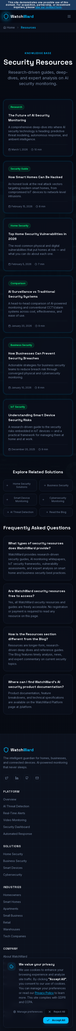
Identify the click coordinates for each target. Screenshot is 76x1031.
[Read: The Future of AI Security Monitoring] (38, 127)
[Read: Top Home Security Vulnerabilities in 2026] (38, 244)
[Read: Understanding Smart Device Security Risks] (38, 427)
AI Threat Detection (20, 512)
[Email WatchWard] (37, 778)
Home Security (13, 854)
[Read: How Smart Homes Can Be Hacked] (38, 187)
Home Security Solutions (18, 485)
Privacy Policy (8, 1014)
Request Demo (13, 984)
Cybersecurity (12, 874)
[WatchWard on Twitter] (6, 778)
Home (9, 27)
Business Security (56, 485)
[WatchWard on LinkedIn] (16, 778)
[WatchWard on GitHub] (27, 778)
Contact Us (10, 977)
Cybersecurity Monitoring (54, 499)
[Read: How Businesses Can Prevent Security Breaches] (38, 365)
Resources (10, 970)
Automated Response (17, 833)
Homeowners (12, 895)
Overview (9, 799)
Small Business (13, 915)
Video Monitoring (14, 820)
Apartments (10, 908)
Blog (6, 963)
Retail (7, 922)
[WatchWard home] (18, 16)
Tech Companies (14, 936)
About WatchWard (15, 956)
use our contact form (48, 7)
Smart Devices (12, 867)
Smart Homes (12, 901)
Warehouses (11, 929)
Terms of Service (33, 1014)
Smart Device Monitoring (18, 499)
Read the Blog (56, 512)
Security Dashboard (16, 827)
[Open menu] (69, 16)
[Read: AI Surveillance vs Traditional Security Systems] (38, 304)
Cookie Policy (59, 1014)
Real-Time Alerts (14, 813)
